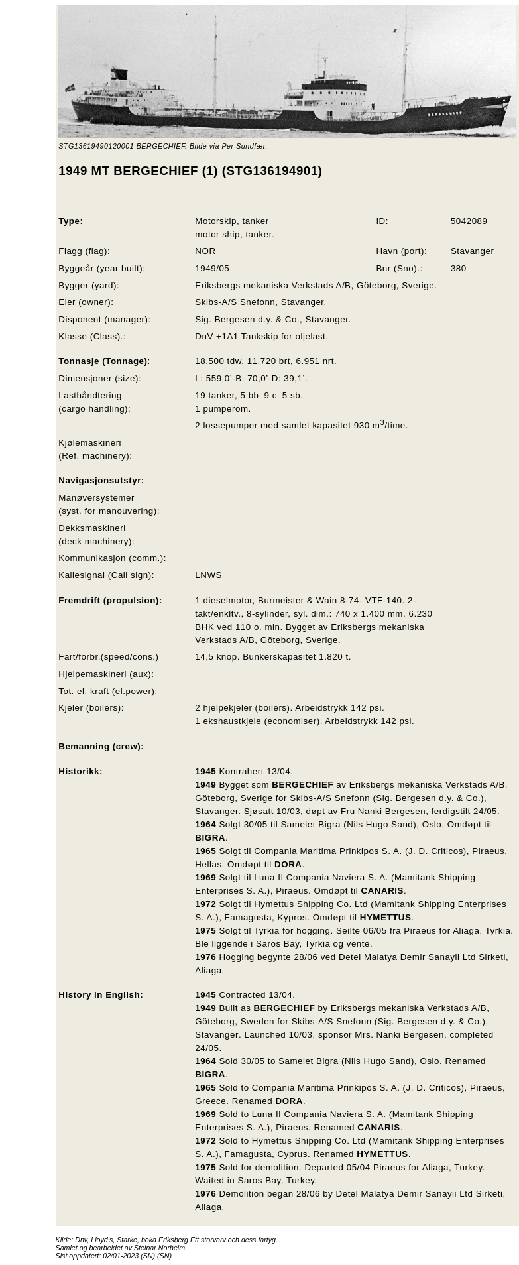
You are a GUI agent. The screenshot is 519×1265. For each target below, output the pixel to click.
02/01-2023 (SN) (129, 1256)
